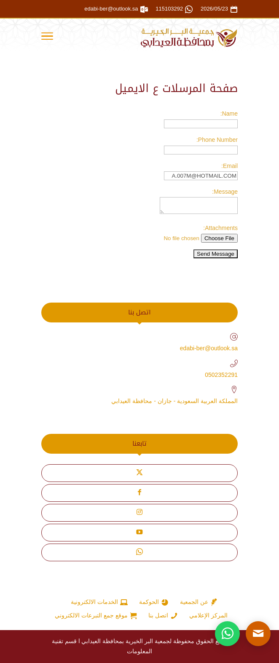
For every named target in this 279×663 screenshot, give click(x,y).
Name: (229, 113)
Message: (225, 191)
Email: (229, 165)
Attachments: (220, 228)
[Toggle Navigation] (47, 38)
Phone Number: (217, 139)
